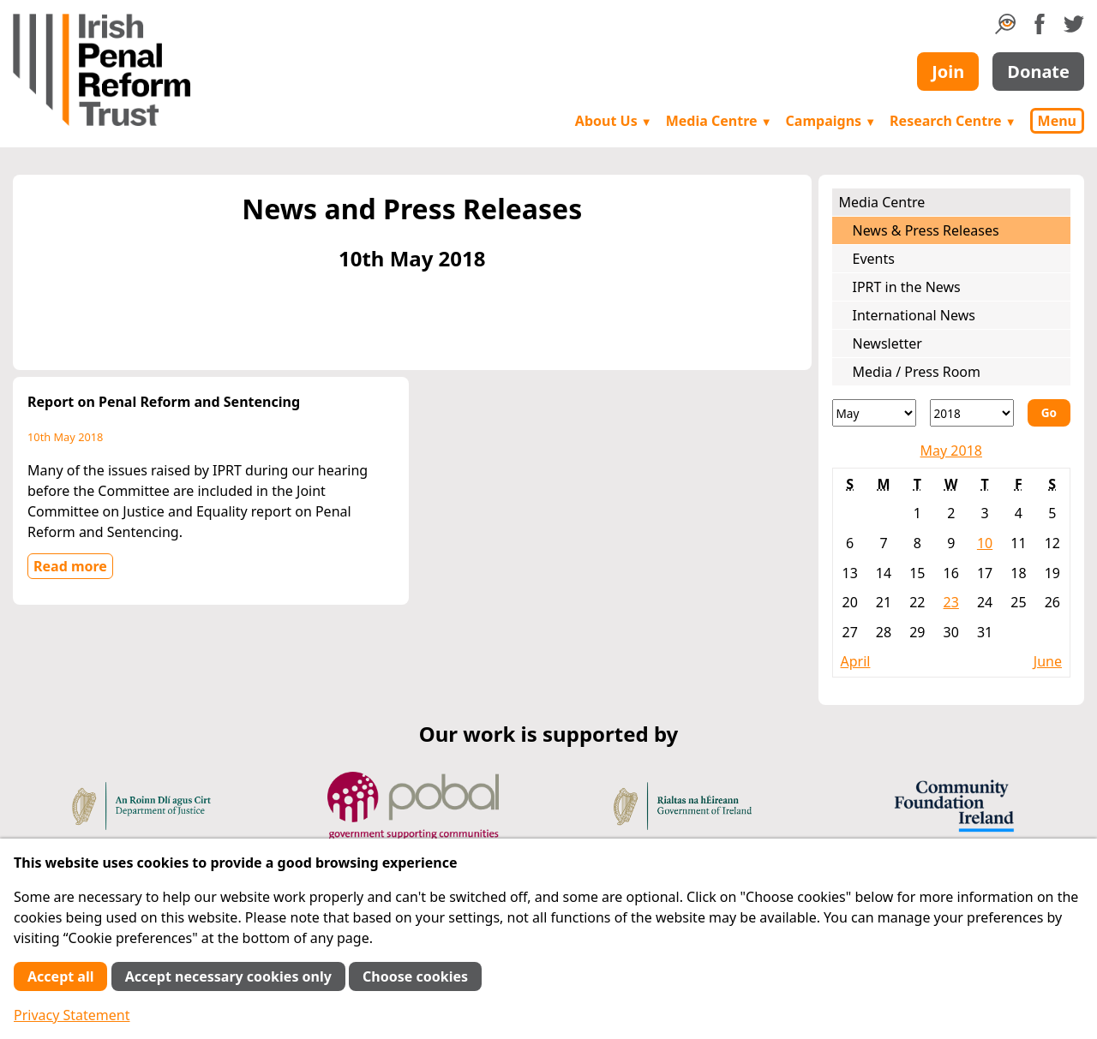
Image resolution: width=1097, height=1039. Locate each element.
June (1048, 661)
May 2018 (951, 450)
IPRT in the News (907, 287)
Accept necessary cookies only (228, 976)
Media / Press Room (917, 371)
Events (874, 258)
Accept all (60, 976)
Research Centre (953, 120)
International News (914, 315)
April (856, 661)
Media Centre (719, 120)
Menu (1057, 120)
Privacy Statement (72, 1015)
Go (1049, 412)
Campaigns (831, 120)
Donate (1038, 71)
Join (948, 71)
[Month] (874, 413)
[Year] (972, 413)
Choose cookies (415, 976)
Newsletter (887, 343)
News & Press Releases (926, 230)
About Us (613, 120)
